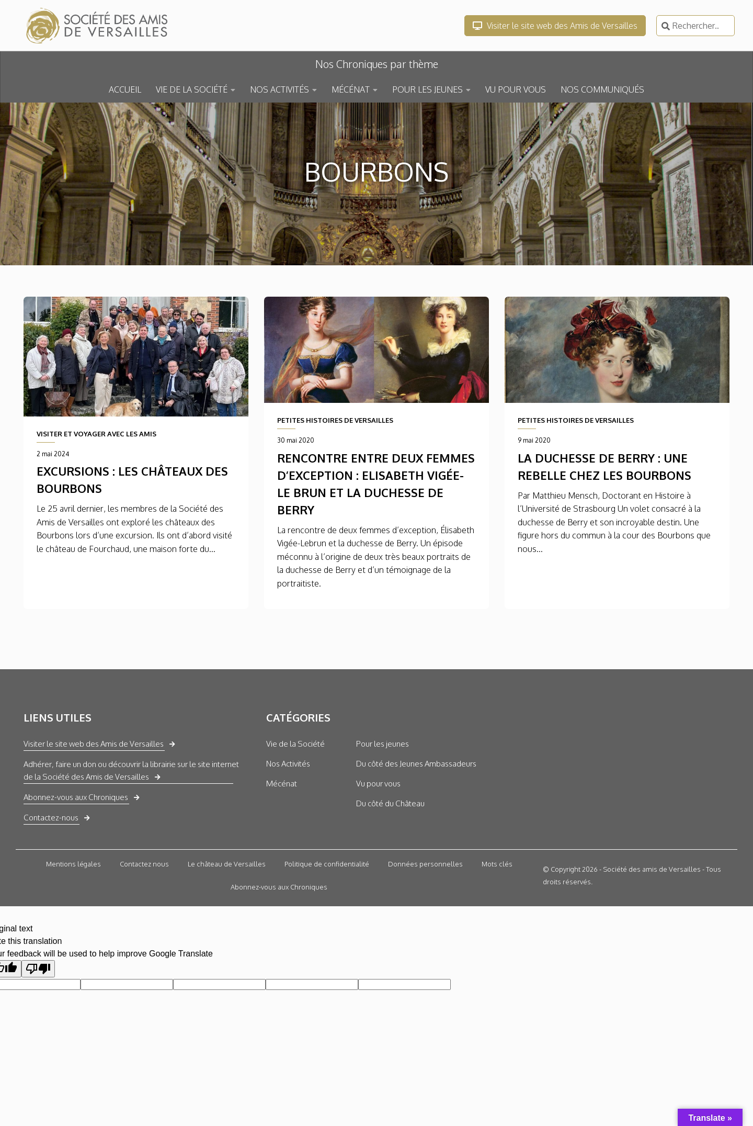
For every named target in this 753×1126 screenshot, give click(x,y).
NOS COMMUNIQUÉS (602, 89)
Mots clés (497, 864)
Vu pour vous (378, 784)
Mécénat (281, 784)
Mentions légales (73, 864)
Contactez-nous (51, 818)
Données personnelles (425, 864)
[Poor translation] (38, 968)
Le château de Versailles (227, 864)
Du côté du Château (390, 803)
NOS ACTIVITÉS (279, 89)
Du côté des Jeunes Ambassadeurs (416, 764)
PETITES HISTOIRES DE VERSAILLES (335, 420)
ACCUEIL (125, 89)
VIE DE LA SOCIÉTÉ (191, 89)
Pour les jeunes (382, 744)
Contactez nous (144, 864)
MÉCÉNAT (351, 89)
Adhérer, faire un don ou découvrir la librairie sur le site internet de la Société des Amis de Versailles (131, 770)
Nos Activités (288, 764)
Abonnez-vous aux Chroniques (76, 797)
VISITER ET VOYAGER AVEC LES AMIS (96, 434)
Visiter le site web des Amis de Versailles (555, 25)
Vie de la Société (295, 744)
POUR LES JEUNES (427, 89)
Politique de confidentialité (326, 864)
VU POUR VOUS (515, 89)
